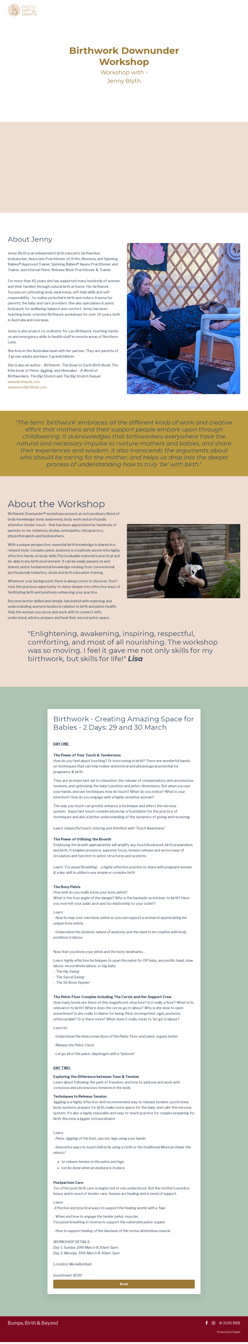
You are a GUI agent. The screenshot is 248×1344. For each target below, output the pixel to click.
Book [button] (124, 1286)
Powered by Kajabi (228, 1334)
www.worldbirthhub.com (27, 388)
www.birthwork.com (24, 382)
